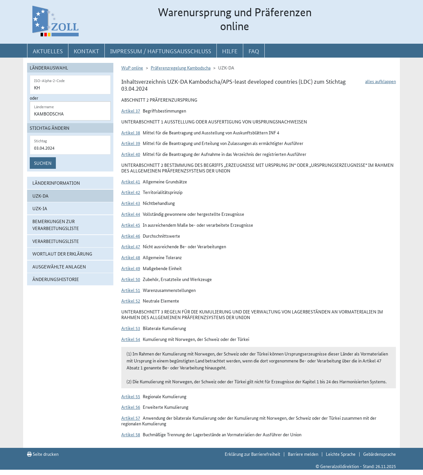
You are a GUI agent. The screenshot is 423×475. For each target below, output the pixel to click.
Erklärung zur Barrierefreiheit (252, 454)
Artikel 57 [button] (130, 417)
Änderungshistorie (55, 279)
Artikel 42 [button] (130, 192)
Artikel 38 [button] (130, 132)
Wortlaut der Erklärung (62, 253)
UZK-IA (39, 208)
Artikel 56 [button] (130, 407)
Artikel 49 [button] (130, 268)
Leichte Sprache (341, 454)
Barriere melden (303, 454)
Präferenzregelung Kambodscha (181, 67)
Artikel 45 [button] (130, 224)
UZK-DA (40, 195)
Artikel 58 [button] (130, 434)
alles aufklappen (380, 81)
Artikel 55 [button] (130, 396)
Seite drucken (42, 454)
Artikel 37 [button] (130, 110)
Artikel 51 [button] (130, 290)
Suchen (43, 163)
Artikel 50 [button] (130, 279)
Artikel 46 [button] (130, 235)
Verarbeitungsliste (55, 241)
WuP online (132, 67)
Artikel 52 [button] (130, 300)
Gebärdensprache (379, 454)
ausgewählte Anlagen (59, 266)
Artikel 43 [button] (130, 203)
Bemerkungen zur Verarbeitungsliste (55, 224)
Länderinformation (56, 182)
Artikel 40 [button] (130, 154)
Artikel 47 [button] (130, 246)
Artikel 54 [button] (130, 339)
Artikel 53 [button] (130, 328)
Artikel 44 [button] (130, 214)
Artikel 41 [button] (130, 181)
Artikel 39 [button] (130, 143)
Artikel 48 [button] (130, 257)
